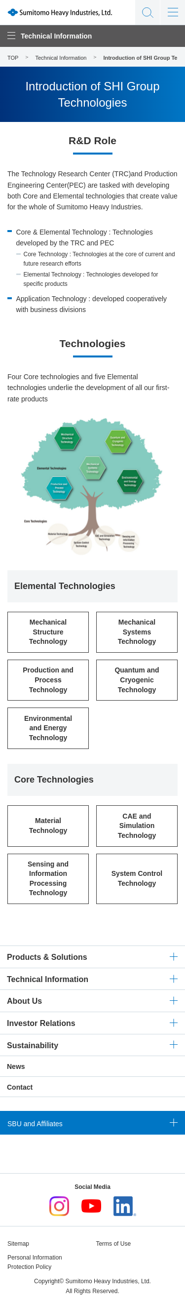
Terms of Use (113, 1243)
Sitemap (18, 1243)
